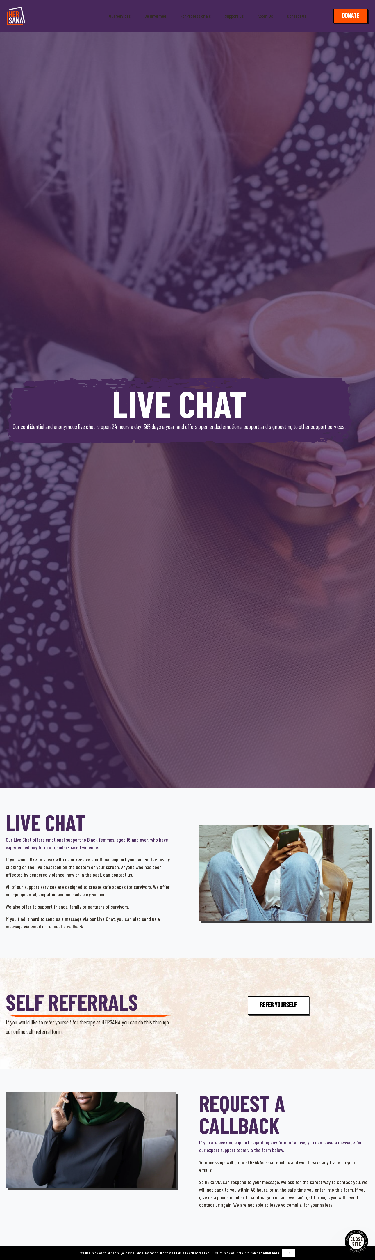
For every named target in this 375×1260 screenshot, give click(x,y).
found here (270, 1252)
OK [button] (288, 1252)
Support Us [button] (234, 16)
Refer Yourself (278, 1005)
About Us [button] (265, 16)
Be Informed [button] (155, 16)
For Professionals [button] (195, 16)
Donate (350, 16)
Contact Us (296, 16)
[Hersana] (16, 16)
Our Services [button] (120, 16)
